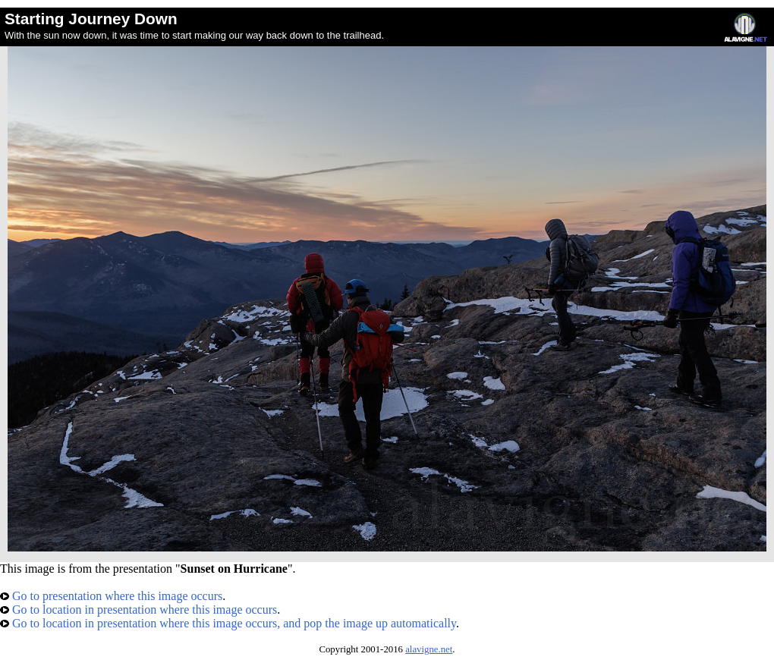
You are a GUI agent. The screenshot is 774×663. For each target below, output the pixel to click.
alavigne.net (428, 649)
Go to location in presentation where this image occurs (138, 609)
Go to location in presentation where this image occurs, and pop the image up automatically (228, 623)
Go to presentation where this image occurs (111, 595)
